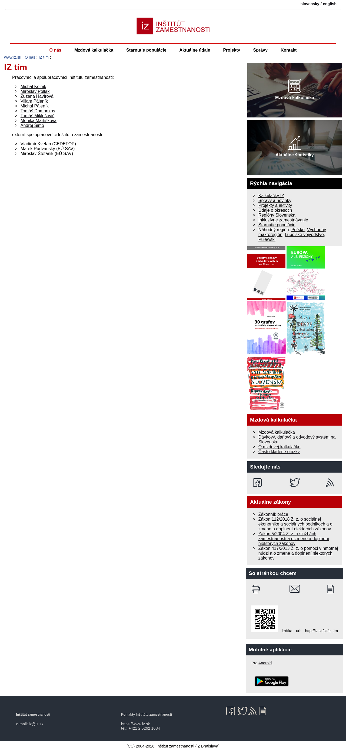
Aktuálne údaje (194, 50)
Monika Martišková (38, 120)
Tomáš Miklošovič (37, 115)
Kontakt (289, 50)
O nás (55, 50)
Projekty (231, 50)
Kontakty (128, 714)
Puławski (266, 239)
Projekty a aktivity (275, 205)
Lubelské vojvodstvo (304, 234)
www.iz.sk (12, 57)
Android (265, 663)
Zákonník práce (273, 514)
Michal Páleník (35, 106)
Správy (260, 50)
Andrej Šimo (32, 125)
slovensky (310, 4)
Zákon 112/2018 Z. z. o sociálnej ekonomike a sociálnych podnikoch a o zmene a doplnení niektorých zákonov (295, 524)
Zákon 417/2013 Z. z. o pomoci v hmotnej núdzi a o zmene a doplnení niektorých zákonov (298, 553)
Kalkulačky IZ (271, 195)
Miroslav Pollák (35, 91)
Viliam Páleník (34, 101)
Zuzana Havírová (37, 96)
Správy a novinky (274, 200)
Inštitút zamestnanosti (175, 746)
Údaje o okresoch (275, 210)
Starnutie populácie (146, 50)
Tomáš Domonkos (38, 111)
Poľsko (298, 229)
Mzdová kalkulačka (93, 50)
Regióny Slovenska (276, 215)
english (330, 4)
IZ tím (44, 57)
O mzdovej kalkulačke (279, 446)
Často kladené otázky (279, 451)
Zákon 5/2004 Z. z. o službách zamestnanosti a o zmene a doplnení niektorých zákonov (293, 538)
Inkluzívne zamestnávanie (283, 220)
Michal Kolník (33, 86)
